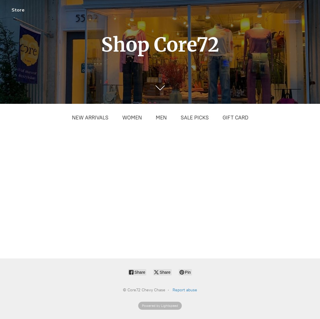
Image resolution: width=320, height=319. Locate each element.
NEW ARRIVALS (90, 118)
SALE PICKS (195, 118)
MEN (161, 118)
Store (18, 10)
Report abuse (185, 290)
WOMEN (132, 118)
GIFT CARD (235, 118)
